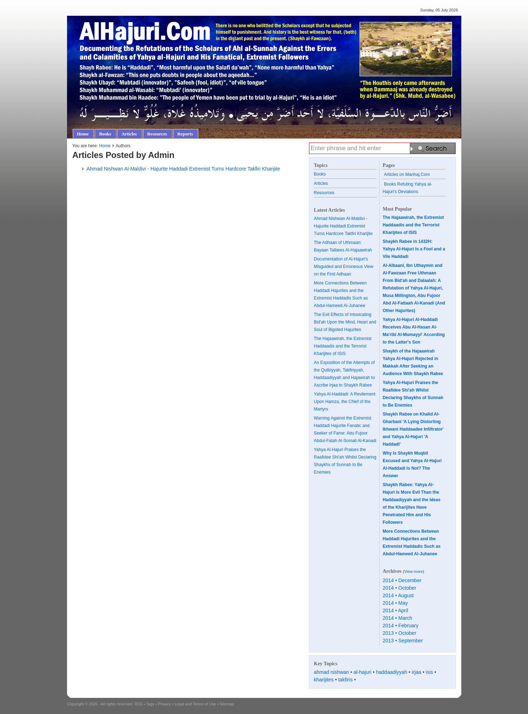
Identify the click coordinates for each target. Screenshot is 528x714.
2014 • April (395, 610)
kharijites (324, 679)
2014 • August (398, 595)
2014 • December (401, 580)
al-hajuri (362, 672)
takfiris (345, 679)
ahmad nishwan (331, 672)
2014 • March (397, 618)
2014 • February (400, 625)
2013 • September (402, 640)
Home (104, 145)
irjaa (416, 672)
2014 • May (395, 603)
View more (413, 571)
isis (429, 672)
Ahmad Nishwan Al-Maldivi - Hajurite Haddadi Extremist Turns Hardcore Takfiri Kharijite (183, 169)
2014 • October (399, 588)
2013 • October (399, 633)
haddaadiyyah (391, 672)
